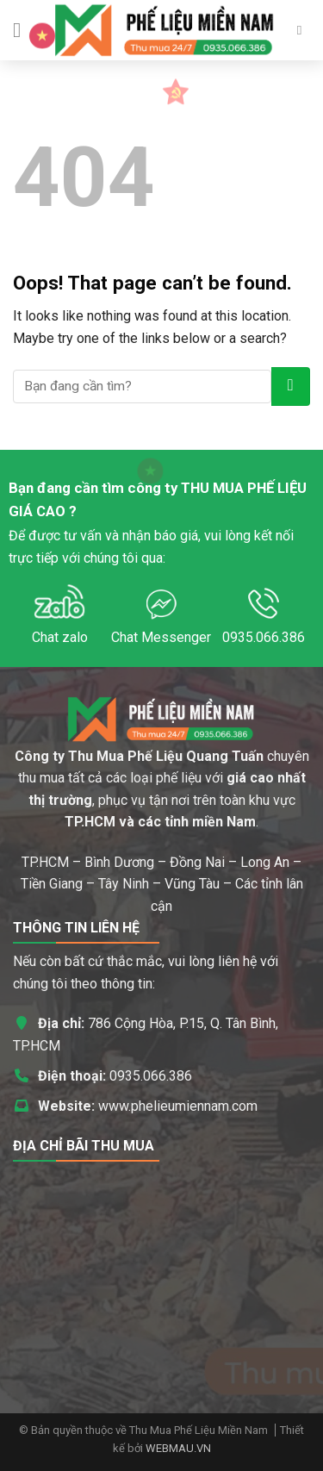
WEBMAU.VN (178, 1448)
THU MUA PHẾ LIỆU (244, 487)
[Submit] (290, 386)
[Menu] (23, 30)
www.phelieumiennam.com (178, 1106)
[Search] (303, 30)
